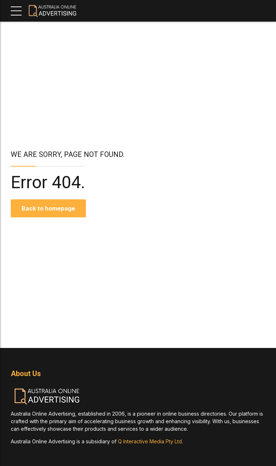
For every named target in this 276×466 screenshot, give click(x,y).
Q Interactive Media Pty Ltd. (150, 441)
